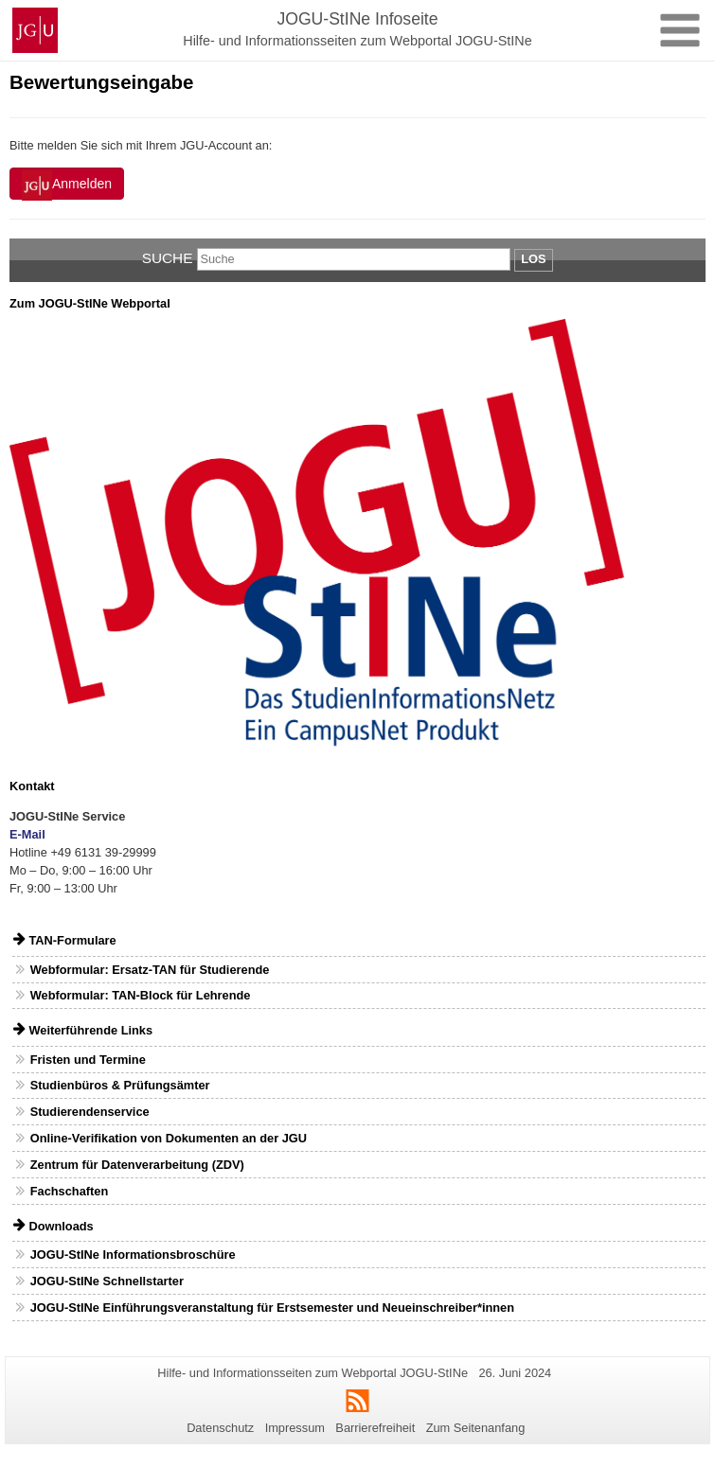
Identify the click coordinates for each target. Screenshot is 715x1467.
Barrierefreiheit (375, 1428)
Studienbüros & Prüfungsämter (120, 1085)
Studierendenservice (90, 1112)
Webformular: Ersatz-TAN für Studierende (150, 970)
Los (533, 259)
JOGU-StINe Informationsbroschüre (133, 1254)
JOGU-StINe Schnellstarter (107, 1281)
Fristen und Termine (88, 1059)
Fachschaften (69, 1191)
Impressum (295, 1428)
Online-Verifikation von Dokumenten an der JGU (168, 1138)
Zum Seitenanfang (476, 1428)
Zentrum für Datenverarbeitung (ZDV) (137, 1165)
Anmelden (67, 185)
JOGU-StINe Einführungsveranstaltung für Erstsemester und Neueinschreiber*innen (272, 1307)
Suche (167, 258)
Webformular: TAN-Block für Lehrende (140, 995)
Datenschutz (220, 1428)
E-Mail (27, 834)
